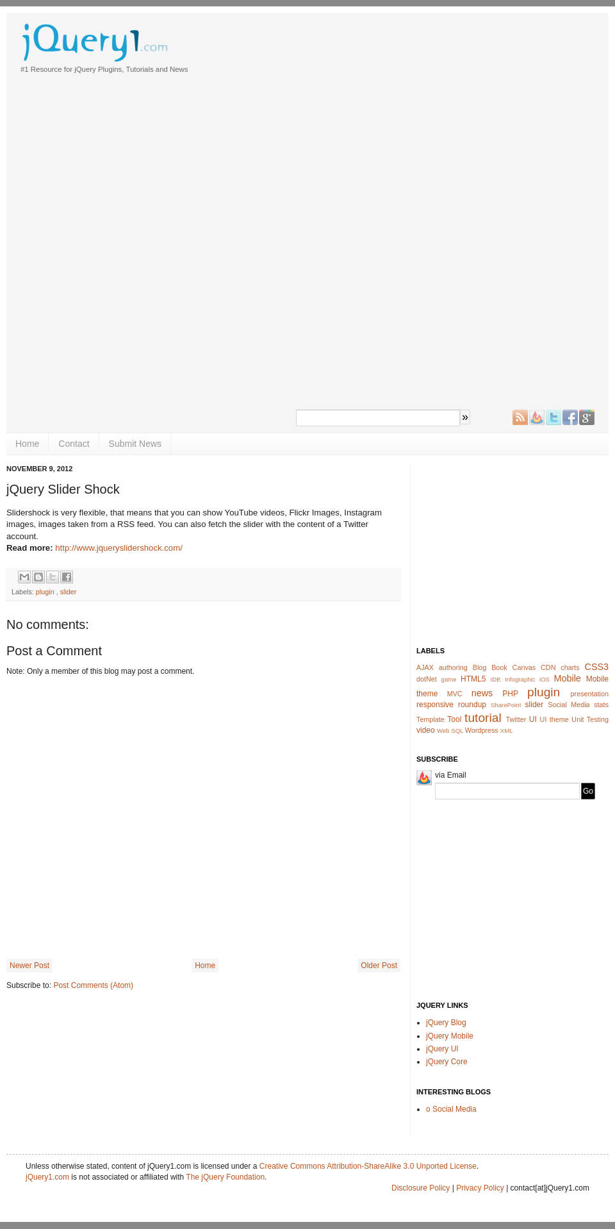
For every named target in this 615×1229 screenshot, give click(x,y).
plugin (45, 592)
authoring (453, 667)
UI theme (554, 719)
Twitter (516, 719)
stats (601, 704)
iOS (544, 679)
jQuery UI (442, 1048)
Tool (454, 719)
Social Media (568, 704)
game (449, 679)
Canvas (524, 667)
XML (506, 730)
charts (570, 667)
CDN (548, 667)
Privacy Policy (481, 1187)
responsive (435, 704)
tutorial (483, 717)
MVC (455, 694)
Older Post (379, 965)
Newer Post (29, 965)
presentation (590, 694)
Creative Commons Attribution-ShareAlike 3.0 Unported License (368, 1166)
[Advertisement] (336, 211)
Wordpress (481, 730)
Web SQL (450, 730)
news (482, 693)
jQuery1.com (47, 1177)
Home (27, 444)
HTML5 (473, 678)
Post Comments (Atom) (93, 985)
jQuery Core (447, 1061)
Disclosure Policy (420, 1187)
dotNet (426, 679)
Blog (480, 667)
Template (430, 719)
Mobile (567, 678)
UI (533, 719)
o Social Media (451, 1109)
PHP (510, 693)
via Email (450, 775)
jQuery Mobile (449, 1036)
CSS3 (597, 667)
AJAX (425, 667)
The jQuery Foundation (225, 1177)
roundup (472, 704)
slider (68, 592)
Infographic (520, 679)
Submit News (135, 444)
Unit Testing (590, 719)
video (425, 730)
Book (499, 667)
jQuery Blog (446, 1022)
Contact (73, 444)
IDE (496, 679)
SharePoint (506, 704)
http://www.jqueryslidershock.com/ (119, 548)
